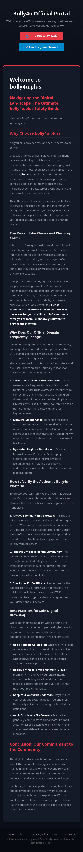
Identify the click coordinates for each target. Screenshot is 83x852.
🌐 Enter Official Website (41, 36)
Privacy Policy (40, 834)
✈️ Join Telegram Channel (41, 47)
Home (11, 834)
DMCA (55, 834)
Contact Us (69, 834)
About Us (24, 834)
